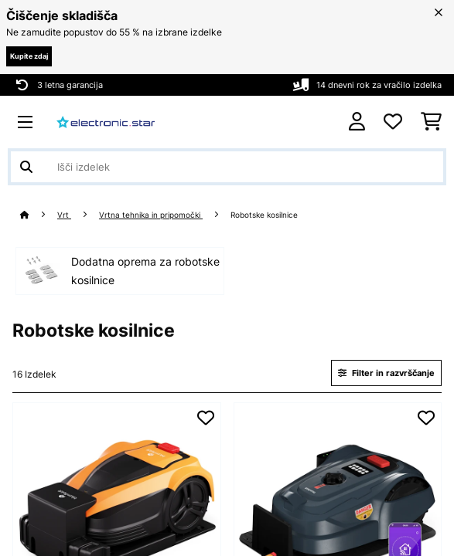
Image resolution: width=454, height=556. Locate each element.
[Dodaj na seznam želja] (205, 417)
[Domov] (38, 215)
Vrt (64, 215)
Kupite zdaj (29, 56)
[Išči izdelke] (227, 166)
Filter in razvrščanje (386, 373)
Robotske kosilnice (265, 215)
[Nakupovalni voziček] (431, 122)
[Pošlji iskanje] (26, 167)
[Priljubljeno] (393, 122)
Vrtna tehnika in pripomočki (151, 215)
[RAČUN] (357, 121)
